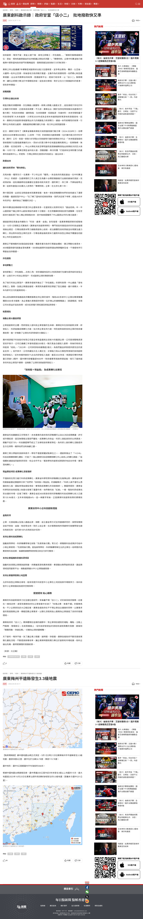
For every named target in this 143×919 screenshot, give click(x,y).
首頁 (13, 4)
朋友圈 (88, 4)
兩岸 (4, 20)
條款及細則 (99, 906)
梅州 (24, 854)
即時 (32, 4)
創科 (37, 656)
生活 (60, 4)
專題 (96, 4)
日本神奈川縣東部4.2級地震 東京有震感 (128, 167)
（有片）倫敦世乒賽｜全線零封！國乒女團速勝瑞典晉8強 (127, 139)
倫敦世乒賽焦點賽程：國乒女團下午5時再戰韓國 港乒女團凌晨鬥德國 (128, 125)
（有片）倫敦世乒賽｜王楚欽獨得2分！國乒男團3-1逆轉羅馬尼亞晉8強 (117, 59)
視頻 (39, 4)
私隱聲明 (87, 906)
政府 (30, 656)
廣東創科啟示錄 (14, 656)
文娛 (73, 4)
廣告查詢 (53, 906)
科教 (80, 4)
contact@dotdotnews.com (80, 911)
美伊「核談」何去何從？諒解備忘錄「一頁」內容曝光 (127, 97)
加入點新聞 (75, 906)
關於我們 (64, 906)
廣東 (24, 656)
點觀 (53, 4)
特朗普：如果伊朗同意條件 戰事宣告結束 (129, 181)
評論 (46, 4)
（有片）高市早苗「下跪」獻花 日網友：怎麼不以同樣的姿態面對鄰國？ (128, 111)
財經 (66, 4)
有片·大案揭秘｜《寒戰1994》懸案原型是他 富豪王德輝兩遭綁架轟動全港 (128, 70)
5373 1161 (64, 911)
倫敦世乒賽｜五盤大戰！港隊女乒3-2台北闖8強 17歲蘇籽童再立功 (127, 83)
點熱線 (43, 906)
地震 (10, 854)
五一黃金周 (24, 4)
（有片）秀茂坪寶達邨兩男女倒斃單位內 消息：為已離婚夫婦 (127, 154)
